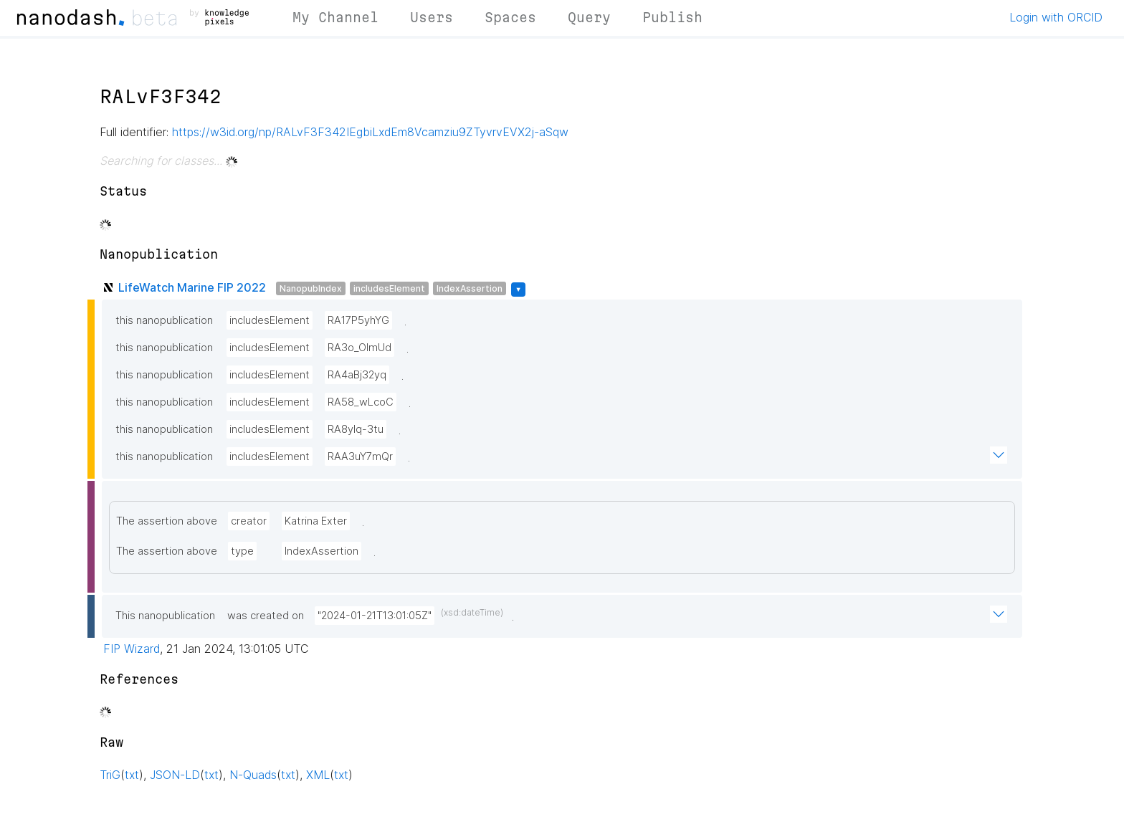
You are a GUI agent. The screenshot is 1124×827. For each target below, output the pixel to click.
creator (249, 521)
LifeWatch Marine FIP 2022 (192, 287)
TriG (110, 775)
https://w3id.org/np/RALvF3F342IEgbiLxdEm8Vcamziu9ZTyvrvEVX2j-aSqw (370, 132)
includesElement (389, 288)
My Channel (335, 17)
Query (589, 17)
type (242, 551)
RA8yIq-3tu (356, 429)
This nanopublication (165, 615)
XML (318, 775)
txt (132, 775)
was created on (265, 615)
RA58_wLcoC (361, 402)
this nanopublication (164, 320)
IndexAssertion (470, 288)
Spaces (510, 17)
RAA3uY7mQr (360, 456)
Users (431, 17)
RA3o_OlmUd (359, 347)
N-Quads (253, 775)
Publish (672, 17)
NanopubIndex (311, 288)
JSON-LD (175, 775)
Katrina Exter (316, 521)
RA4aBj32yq (357, 374)
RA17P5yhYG (358, 320)
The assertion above (166, 521)
